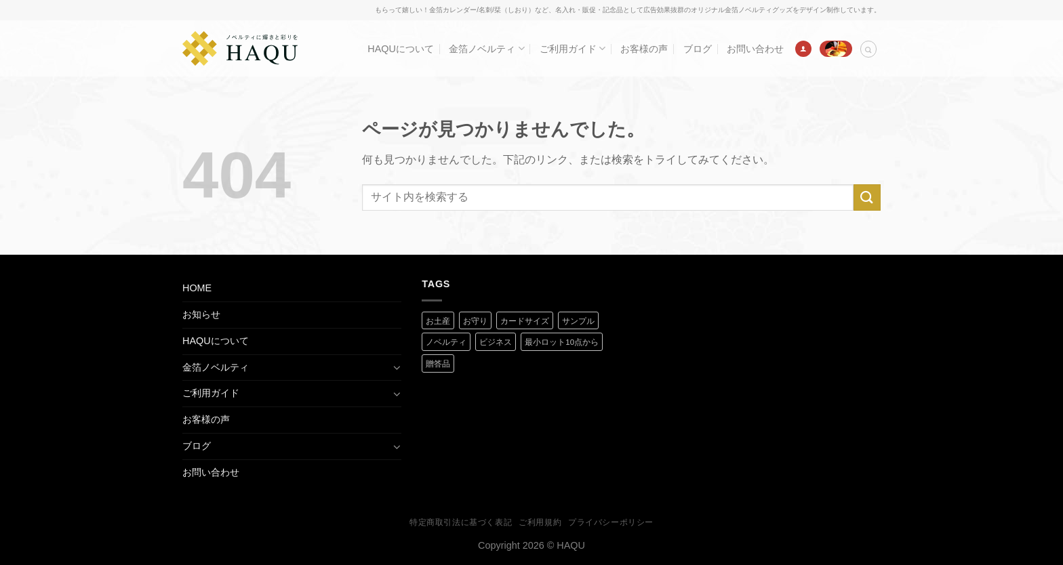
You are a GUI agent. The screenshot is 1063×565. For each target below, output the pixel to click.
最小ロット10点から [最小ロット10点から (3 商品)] (562, 342)
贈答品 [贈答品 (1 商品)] (438, 364)
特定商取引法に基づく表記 (460, 522)
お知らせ (201, 314)
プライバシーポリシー (611, 522)
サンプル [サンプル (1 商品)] (578, 321)
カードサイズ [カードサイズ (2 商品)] (524, 321)
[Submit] (867, 197)
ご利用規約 (540, 522)
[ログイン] (803, 49)
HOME (197, 287)
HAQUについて (400, 48)
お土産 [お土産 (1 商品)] (438, 321)
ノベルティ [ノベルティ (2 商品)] (446, 342)
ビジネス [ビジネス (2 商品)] (495, 342)
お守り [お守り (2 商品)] (475, 321)
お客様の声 (644, 48)
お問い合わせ (755, 48)
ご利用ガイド (572, 48)
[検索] (868, 49)
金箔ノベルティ (486, 48)
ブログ (697, 48)
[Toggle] (396, 367)
